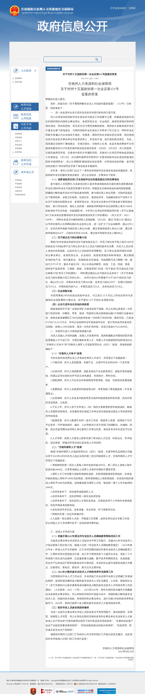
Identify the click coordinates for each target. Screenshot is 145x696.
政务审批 (18, 152)
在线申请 (18, 191)
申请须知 (18, 180)
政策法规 (18, 82)
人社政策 (28, 70)
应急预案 (18, 148)
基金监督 (18, 145)
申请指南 (18, 184)
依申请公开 (27, 172)
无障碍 (132, 8)
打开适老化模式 (118, 8)
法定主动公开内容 (28, 126)
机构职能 (18, 134)
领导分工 (18, 141)
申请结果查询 (20, 195)
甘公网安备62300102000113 (85, 684)
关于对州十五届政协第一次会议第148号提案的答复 (116, 658)
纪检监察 (18, 137)
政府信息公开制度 (26, 116)
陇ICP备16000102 (44, 684)
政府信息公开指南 (28, 106)
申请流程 (18, 187)
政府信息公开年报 (26, 162)
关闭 (130, 660)
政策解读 (18, 78)
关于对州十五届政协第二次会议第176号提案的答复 (73, 658)
